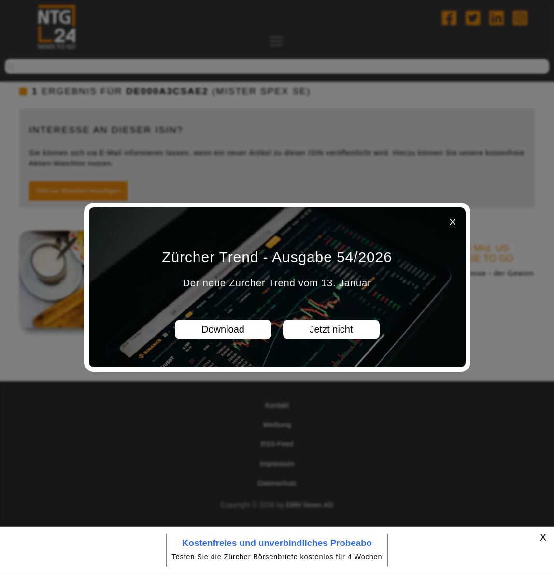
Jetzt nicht (331, 329)
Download (222, 329)
